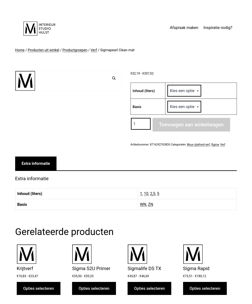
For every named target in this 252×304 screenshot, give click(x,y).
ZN (150, 204)
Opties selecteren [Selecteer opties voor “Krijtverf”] (38, 288)
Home (20, 50)
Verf (94, 50)
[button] (114, 78)
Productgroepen (74, 50)
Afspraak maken (184, 27)
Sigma (215, 144)
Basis (137, 107)
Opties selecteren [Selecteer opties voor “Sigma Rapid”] (205, 288)
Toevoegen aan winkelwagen (191, 125)
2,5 (152, 193)
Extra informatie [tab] (36, 163)
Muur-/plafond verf (198, 144)
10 (146, 193)
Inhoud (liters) (144, 91)
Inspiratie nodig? (218, 27)
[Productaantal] (141, 124)
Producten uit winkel (43, 50)
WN (143, 204)
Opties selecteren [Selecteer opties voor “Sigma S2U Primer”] (94, 288)
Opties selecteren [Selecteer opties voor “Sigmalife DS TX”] (149, 288)
